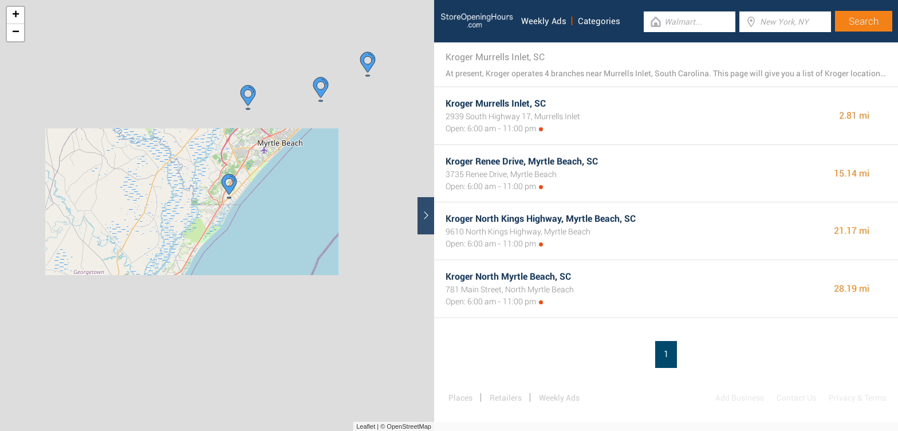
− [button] (15, 32)
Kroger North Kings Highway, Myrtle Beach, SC (541, 218)
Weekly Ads (543, 21)
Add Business (739, 397)
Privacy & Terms (857, 397)
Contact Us (796, 397)
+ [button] (15, 15)
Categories (599, 21)
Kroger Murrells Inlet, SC (496, 103)
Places (460, 397)
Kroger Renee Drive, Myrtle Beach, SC (522, 161)
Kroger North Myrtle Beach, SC (508, 276)
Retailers (506, 397)
